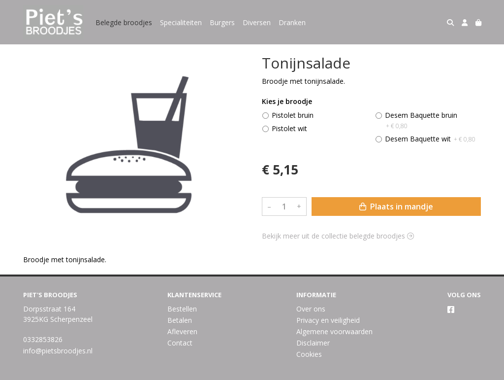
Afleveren (182, 331)
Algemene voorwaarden (334, 331)
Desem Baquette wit (430, 138)
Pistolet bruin (293, 115)
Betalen (179, 320)
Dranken (292, 22)
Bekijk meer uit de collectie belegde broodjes (338, 236)
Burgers (222, 22)
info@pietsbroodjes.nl (58, 350)
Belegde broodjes (123, 22)
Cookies (309, 354)
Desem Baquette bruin (421, 120)
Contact (179, 342)
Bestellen (182, 308)
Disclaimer (313, 342)
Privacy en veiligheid (328, 320)
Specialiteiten (181, 22)
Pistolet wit (289, 128)
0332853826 (43, 339)
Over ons (310, 308)
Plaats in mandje (396, 206)
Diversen (257, 22)
